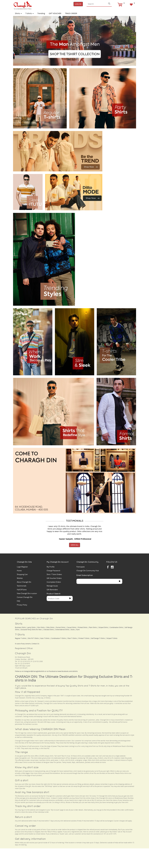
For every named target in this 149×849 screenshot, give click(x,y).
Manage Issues (52, 586)
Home (19, 570)
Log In (78, 4)
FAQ (18, 601)
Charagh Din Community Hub (87, 570)
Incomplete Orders (54, 582)
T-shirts (29, 13)
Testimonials (21, 586)
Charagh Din (23, 653)
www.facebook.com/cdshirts (68, 671)
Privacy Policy (22, 605)
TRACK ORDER (71, 13)
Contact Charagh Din (24, 597)
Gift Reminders (52, 589)
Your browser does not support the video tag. (120, 139)
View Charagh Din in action (27, 593)
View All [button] (74, 545)
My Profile (50, 567)
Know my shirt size (26, 767)
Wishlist (20, 578)
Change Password (53, 570)
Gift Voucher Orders (54, 578)
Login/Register (22, 567)
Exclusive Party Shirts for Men (31, 630)
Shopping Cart (22, 574)
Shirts (18, 13)
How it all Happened (27, 691)
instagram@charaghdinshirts (34, 671)
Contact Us (35, 644)
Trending (41, 13)
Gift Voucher (55, 13)
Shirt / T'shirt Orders (54, 574)
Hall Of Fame (22, 589)
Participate (80, 567)
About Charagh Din (24, 582)
